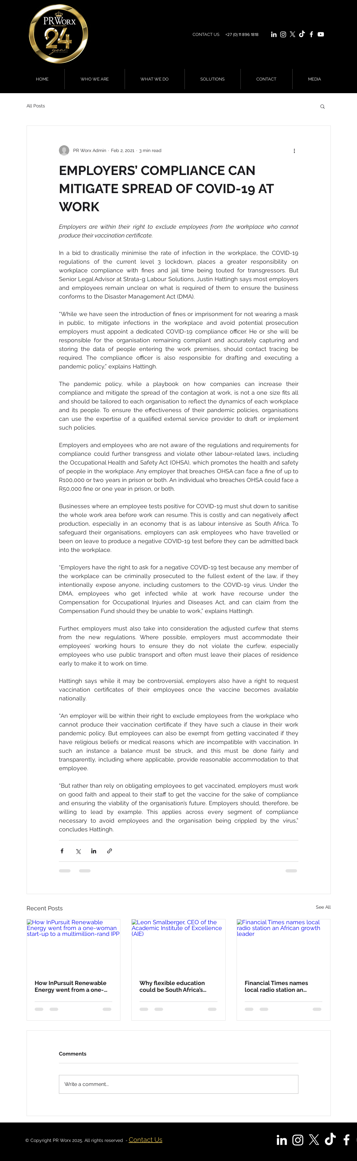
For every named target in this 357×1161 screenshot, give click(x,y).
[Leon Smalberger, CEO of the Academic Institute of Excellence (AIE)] (178, 945)
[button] (322, 106)
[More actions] (294, 150)
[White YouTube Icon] (321, 34)
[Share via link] (109, 851)
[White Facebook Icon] (311, 34)
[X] (292, 34)
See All (323, 907)
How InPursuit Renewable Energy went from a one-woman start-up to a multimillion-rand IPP (70, 986)
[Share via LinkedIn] (94, 851)
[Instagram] (283, 34)
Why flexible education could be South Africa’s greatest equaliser (172, 986)
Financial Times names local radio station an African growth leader (276, 986)
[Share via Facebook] (62, 851)
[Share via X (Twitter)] (78, 851)
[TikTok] (302, 34)
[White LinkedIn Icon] (274, 34)
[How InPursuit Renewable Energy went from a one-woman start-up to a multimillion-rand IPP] (73, 945)
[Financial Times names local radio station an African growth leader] (283, 945)
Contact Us (145, 1140)
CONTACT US (206, 34)
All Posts (36, 105)
